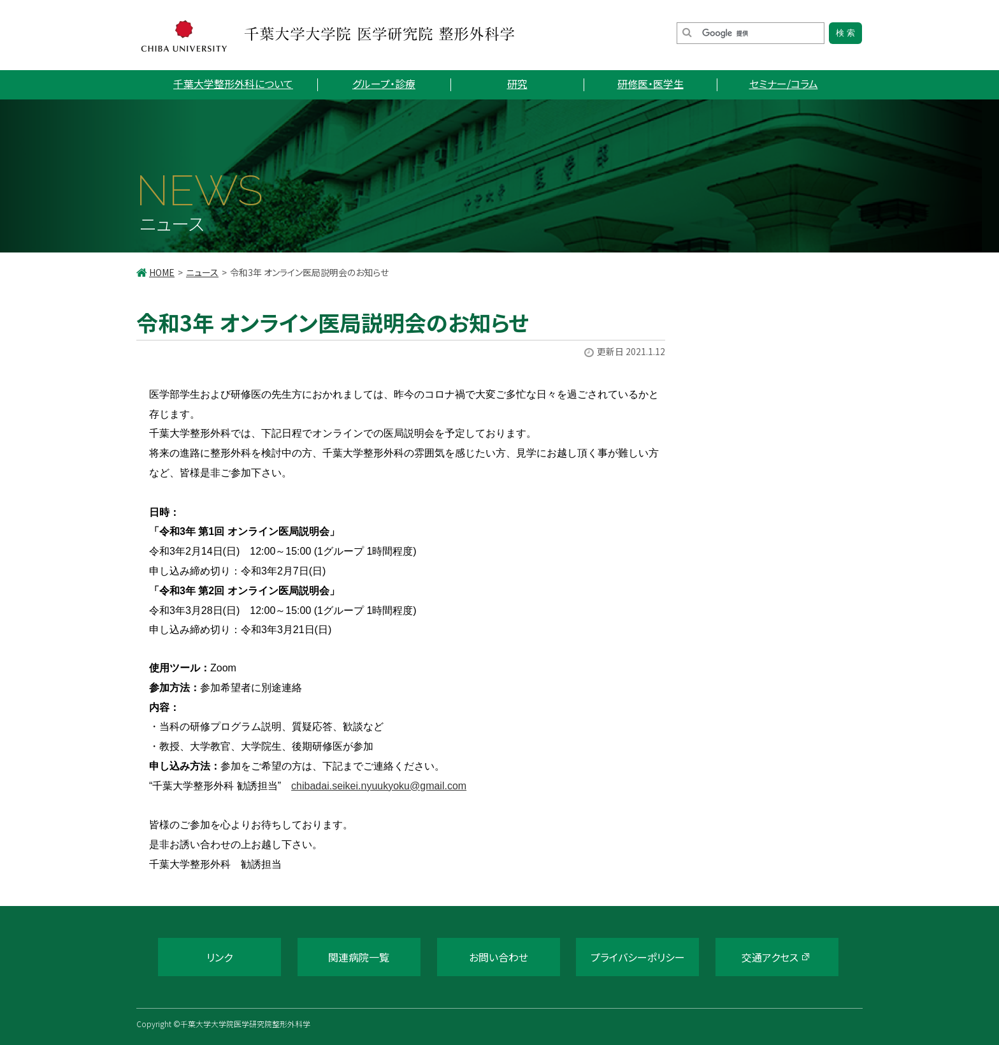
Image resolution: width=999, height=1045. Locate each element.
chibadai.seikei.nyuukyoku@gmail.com (378, 785)
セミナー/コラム (783, 83)
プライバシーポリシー (638, 957)
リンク (219, 957)
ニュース (202, 272)
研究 (517, 83)
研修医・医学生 (650, 83)
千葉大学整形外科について (233, 83)
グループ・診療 (383, 83)
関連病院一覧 (358, 957)
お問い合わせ (498, 957)
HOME (162, 272)
